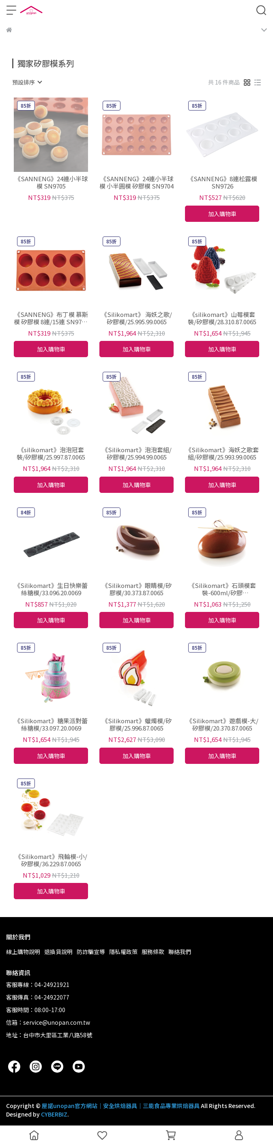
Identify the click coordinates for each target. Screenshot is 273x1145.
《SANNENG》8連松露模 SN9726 (222, 182)
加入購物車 (222, 214)
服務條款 (153, 952)
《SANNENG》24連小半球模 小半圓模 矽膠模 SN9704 (136, 182)
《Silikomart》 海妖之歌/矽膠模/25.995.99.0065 (136, 318)
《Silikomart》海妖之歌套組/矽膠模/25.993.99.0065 (222, 453)
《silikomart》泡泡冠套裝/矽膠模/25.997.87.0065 (51, 453)
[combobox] (26, 82)
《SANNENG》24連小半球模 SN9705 (51, 182)
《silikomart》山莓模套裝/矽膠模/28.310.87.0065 (222, 318)
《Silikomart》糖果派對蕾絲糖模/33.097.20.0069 (51, 724)
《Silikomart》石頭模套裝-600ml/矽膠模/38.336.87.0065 (222, 589)
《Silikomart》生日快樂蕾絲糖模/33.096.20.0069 (51, 589)
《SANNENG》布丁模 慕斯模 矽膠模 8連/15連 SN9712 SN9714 (51, 318)
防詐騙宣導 (91, 952)
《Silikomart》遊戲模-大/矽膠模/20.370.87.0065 (222, 724)
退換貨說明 (58, 952)
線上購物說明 (23, 952)
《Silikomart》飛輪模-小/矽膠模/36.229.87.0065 (51, 860)
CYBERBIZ (54, 1114)
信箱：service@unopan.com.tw (48, 1022)
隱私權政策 (123, 952)
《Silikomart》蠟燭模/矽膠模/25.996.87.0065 (137, 724)
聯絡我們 (179, 952)
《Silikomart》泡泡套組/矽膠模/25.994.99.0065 (137, 453)
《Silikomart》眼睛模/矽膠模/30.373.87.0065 (137, 589)
